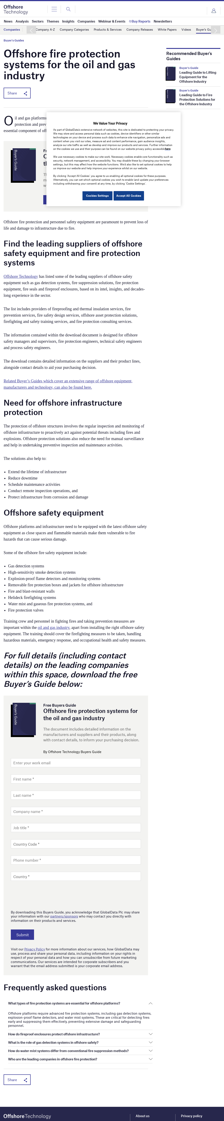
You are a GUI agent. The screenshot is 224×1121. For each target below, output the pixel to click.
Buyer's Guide (188, 68)
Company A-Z (46, 30)
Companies (12, 30)
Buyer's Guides (14, 40)
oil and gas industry (53, 629)
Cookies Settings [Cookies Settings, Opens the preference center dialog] (96, 195)
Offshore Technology (21, 278)
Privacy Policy (34, 950)
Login (213, 11)
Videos (197, 30)
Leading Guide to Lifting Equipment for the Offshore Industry (197, 76)
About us (142, 1117)
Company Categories (77, 30)
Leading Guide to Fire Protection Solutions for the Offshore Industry (197, 99)
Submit (24, 936)
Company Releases (147, 30)
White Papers (177, 30)
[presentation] (45, 895)
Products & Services (113, 30)
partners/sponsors (64, 918)
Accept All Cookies (128, 195)
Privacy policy (191, 1117)
